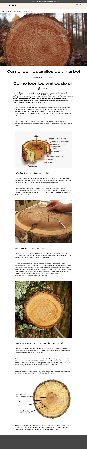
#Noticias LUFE (38, 77)
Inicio (2, 11)
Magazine (8, 11)
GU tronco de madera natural (50, 429)
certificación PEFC (39, 102)
